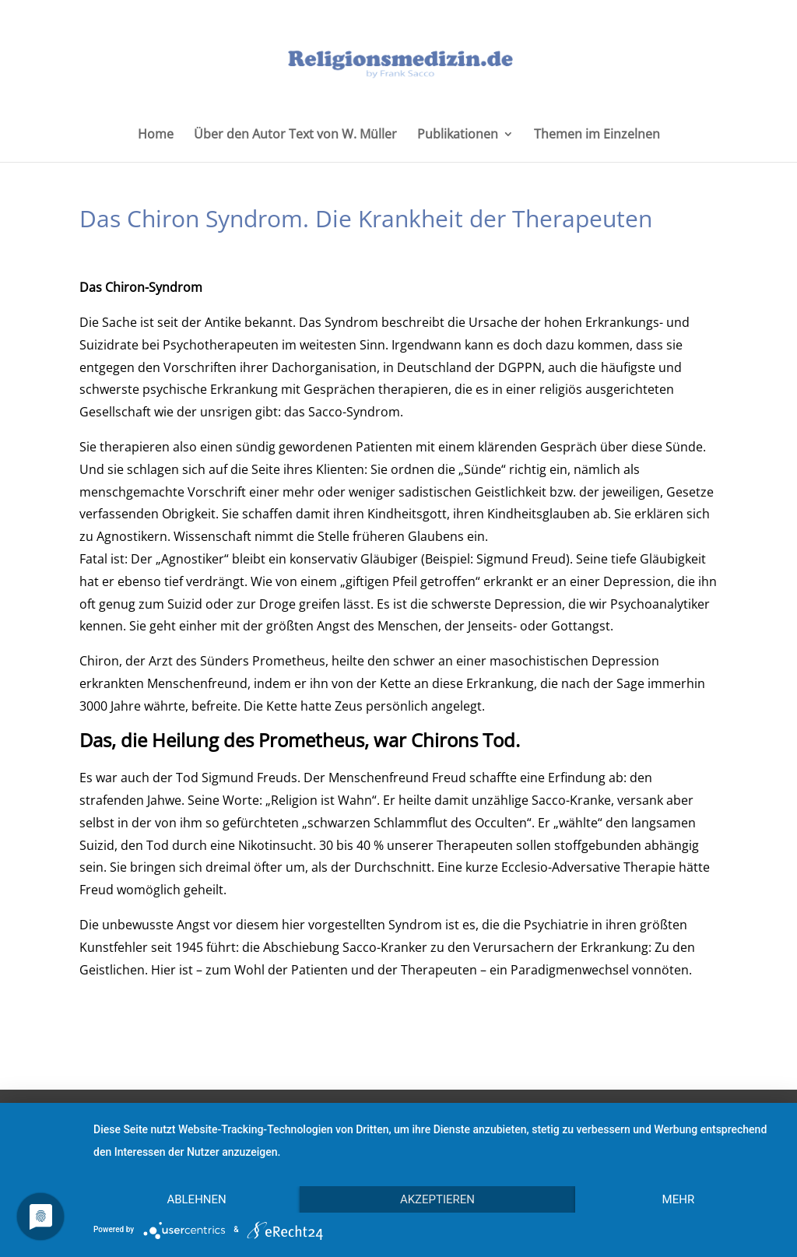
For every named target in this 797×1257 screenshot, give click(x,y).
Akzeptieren (437, 1199)
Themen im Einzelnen (597, 135)
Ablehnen (196, 1199)
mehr (678, 1199)
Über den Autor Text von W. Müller (295, 135)
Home (156, 135)
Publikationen (457, 135)
